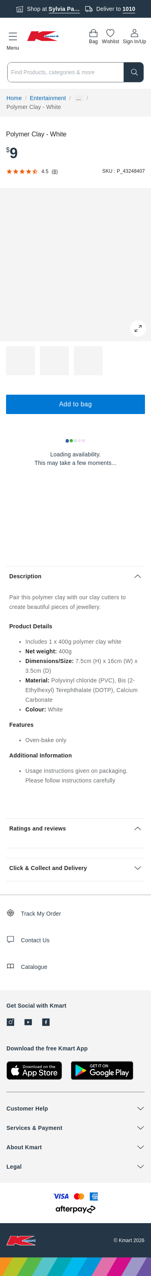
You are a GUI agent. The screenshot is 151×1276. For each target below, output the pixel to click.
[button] (13, 39)
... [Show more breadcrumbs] (79, 98)
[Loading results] (76, 441)
